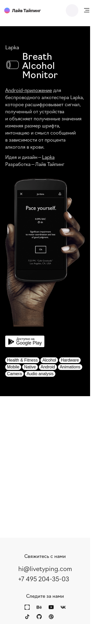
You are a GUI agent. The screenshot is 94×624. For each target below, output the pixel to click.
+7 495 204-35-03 (43, 578)
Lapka (48, 156)
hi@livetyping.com (45, 568)
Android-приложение (28, 90)
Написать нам (72, 10)
